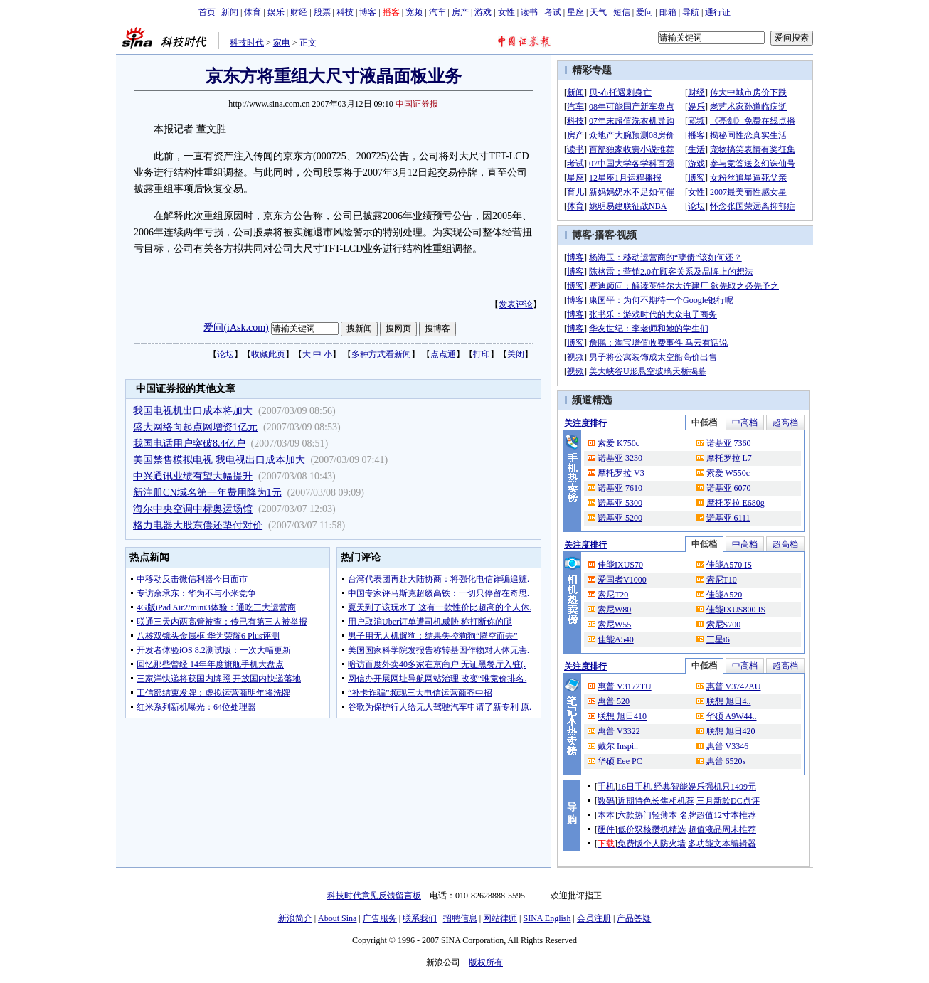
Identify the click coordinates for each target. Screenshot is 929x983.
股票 (322, 12)
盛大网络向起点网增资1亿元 (195, 427)
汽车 (437, 12)
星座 (575, 12)
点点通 (443, 354)
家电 (281, 43)
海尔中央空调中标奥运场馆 (193, 509)
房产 (460, 12)
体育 (252, 12)
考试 (552, 12)
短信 (621, 12)
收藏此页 (268, 354)
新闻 (229, 12)
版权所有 (486, 962)
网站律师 (500, 918)
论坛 (225, 354)
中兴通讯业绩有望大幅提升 (193, 476)
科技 (345, 12)
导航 (690, 12)
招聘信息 (460, 918)
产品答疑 (634, 918)
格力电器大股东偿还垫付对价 (197, 525)
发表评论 (516, 304)
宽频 (414, 12)
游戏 (483, 12)
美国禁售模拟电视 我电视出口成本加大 (219, 460)
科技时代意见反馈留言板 (374, 895)
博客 (367, 12)
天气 (598, 12)
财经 (298, 12)
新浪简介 (295, 918)
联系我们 (420, 918)
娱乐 (276, 12)
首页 (207, 12)
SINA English (546, 918)
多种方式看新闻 (381, 354)
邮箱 (667, 12)
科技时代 (247, 43)
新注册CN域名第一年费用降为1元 (207, 492)
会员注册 (594, 918)
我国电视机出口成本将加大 (193, 410)
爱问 (644, 12)
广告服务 (380, 918)
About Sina (337, 918)
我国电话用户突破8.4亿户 (189, 443)
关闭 (515, 354)
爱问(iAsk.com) (235, 327)
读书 (529, 12)
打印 (481, 354)
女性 (506, 12)
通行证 (718, 12)
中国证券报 (417, 104)
